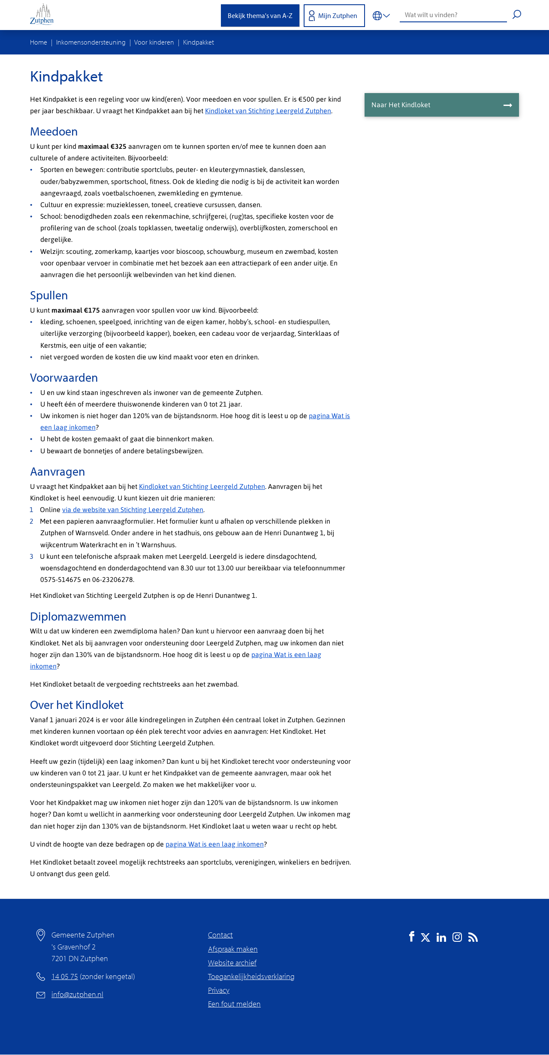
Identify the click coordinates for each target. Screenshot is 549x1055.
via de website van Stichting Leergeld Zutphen (132, 509)
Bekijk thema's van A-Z (260, 15)
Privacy (218, 990)
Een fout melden (234, 1004)
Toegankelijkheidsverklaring (251, 976)
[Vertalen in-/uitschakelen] (381, 15)
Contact (220, 935)
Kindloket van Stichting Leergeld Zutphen (268, 110)
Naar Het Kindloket (400, 104)
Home (38, 42)
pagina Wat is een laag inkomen (215, 843)
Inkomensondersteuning (91, 42)
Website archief (232, 963)
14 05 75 (64, 976)
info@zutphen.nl (77, 994)
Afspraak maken (233, 949)
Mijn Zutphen (337, 15)
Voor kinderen (154, 42)
